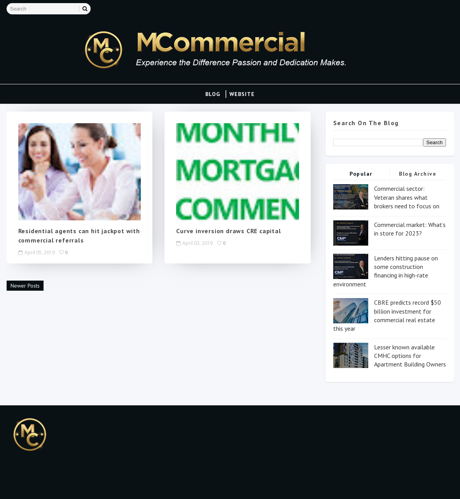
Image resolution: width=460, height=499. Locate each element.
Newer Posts (25, 285)
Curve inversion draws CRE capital (228, 231)
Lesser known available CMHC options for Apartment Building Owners (410, 355)
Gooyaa (102, 485)
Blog (212, 94)
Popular (361, 173)
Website (242, 94)
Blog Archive (417, 173)
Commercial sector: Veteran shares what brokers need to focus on (406, 197)
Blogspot (44, 485)
